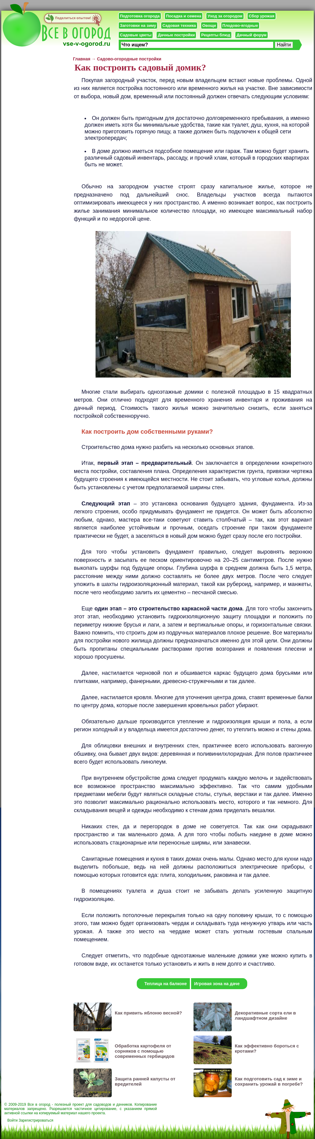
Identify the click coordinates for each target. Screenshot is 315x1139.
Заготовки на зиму (138, 25)
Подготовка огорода (140, 16)
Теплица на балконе (165, 983)
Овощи (209, 25)
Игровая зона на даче (217, 983)
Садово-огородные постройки (129, 58)
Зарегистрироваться (36, 1120)
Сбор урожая (261, 16)
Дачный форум (251, 35)
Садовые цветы (135, 35)
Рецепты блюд (215, 35)
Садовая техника (179, 25)
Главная (81, 58)
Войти (12, 1120)
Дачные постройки (176, 35)
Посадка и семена (183, 16)
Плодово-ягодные (240, 25)
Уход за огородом (225, 16)
